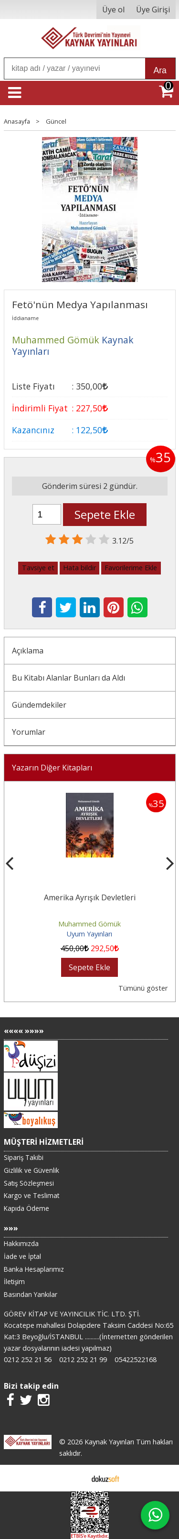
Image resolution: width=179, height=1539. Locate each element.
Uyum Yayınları (89, 933)
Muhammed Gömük (89, 923)
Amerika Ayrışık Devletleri (90, 897)
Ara (160, 70)
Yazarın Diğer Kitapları (52, 767)
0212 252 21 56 (28, 1359)
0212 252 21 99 (83, 1359)
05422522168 (136, 1359)
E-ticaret (74, 1478)
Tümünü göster (143, 988)
